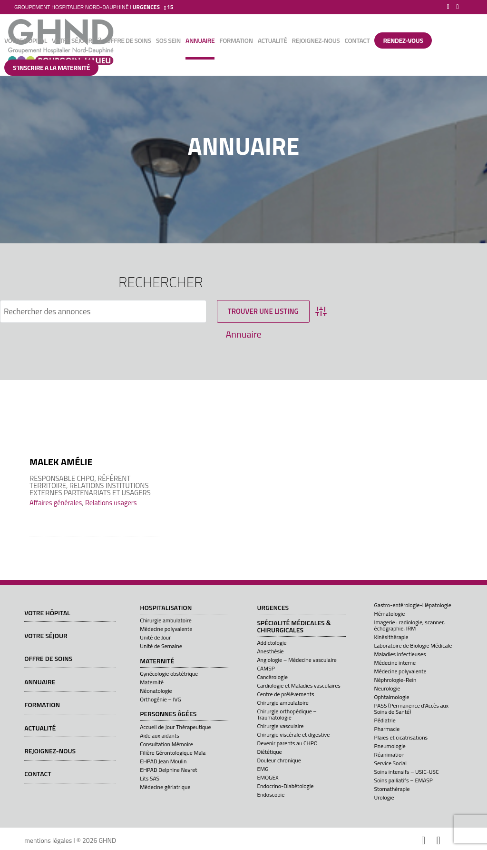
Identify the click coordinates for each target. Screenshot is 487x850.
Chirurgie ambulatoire (165, 620)
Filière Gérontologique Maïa (172, 753)
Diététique (269, 752)
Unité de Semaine (161, 646)
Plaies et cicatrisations (401, 737)
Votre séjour (72, 41)
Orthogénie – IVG (160, 699)
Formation (236, 41)
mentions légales (48, 840)
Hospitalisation (166, 608)
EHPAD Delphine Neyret (168, 770)
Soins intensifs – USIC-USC (406, 772)
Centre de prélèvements (285, 694)
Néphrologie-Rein (395, 680)
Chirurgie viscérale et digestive (293, 734)
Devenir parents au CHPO (287, 743)
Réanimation (389, 754)
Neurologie (387, 688)
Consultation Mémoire (166, 744)
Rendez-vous (403, 40)
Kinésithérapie (391, 637)
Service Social (390, 763)
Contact (357, 41)
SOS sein (168, 41)
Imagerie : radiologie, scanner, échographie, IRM (409, 625)
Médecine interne (395, 663)
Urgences (273, 608)
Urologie (384, 797)
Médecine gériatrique (165, 787)
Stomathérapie (392, 789)
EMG (262, 769)
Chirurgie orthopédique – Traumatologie (287, 714)
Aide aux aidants (159, 735)
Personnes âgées (168, 714)
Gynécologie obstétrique (169, 673)
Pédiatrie (385, 720)
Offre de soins (129, 41)
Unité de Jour (155, 637)
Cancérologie (272, 677)
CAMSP (265, 668)
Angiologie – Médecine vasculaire (296, 660)
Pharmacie (387, 729)
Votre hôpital (25, 41)
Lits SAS (149, 778)
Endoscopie (270, 794)
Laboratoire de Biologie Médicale (413, 645)
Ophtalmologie (391, 697)
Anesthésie (270, 651)
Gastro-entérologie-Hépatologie (412, 605)
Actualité (272, 41)
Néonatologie (156, 691)
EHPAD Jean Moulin (163, 761)
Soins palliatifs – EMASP (403, 780)
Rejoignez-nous (316, 41)
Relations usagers (111, 503)
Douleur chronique (279, 760)
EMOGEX (267, 777)
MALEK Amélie (61, 461)
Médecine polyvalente (166, 629)
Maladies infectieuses (400, 654)
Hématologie (389, 613)
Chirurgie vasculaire (280, 726)
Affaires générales (55, 503)
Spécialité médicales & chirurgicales (294, 627)
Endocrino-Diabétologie (285, 786)
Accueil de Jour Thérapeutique (175, 727)
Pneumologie (390, 746)
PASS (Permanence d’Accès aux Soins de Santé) (411, 708)
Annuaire (199, 41)
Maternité (157, 661)
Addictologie (271, 643)
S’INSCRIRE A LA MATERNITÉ (51, 67)
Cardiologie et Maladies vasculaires (298, 685)
